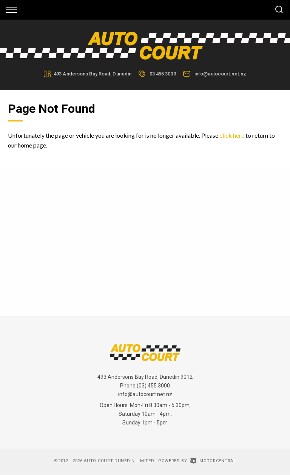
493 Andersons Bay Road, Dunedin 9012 (145, 377)
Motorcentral (213, 460)
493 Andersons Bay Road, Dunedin (92, 74)
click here (231, 135)
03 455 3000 (163, 74)
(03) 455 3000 (153, 386)
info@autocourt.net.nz (220, 74)
